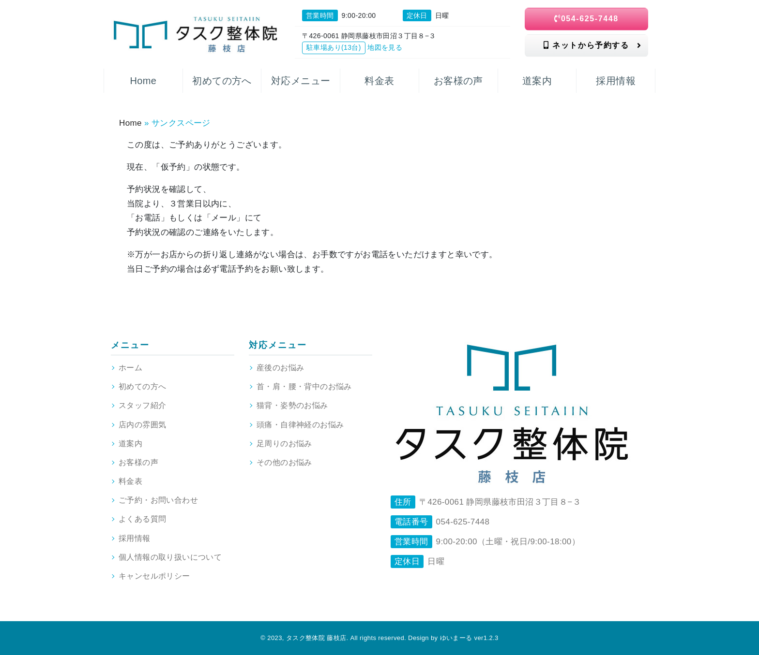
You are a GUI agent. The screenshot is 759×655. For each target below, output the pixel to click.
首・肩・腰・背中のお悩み (304, 386)
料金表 (130, 481)
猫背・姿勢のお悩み (292, 405)
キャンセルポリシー (154, 576)
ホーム (130, 368)
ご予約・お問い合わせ (158, 500)
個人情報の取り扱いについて (170, 557)
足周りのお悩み (284, 443)
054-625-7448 (586, 19)
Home (130, 123)
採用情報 (135, 538)
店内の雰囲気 (142, 425)
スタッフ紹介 (142, 405)
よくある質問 (142, 519)
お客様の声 (138, 462)
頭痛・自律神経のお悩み (300, 425)
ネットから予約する (592, 45)
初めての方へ (142, 386)
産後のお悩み (280, 368)
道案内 (130, 443)
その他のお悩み (284, 462)
